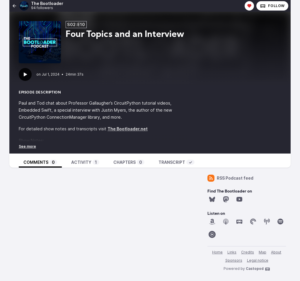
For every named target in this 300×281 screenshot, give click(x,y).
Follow (272, 6)
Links (231, 252)
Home (217, 252)
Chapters (128, 162)
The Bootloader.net (128, 128)
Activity (85, 162)
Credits (247, 252)
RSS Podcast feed (230, 178)
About (276, 252)
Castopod (258, 269)
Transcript (176, 162)
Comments (40, 162)
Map (262, 252)
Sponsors (233, 260)
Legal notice (257, 260)
